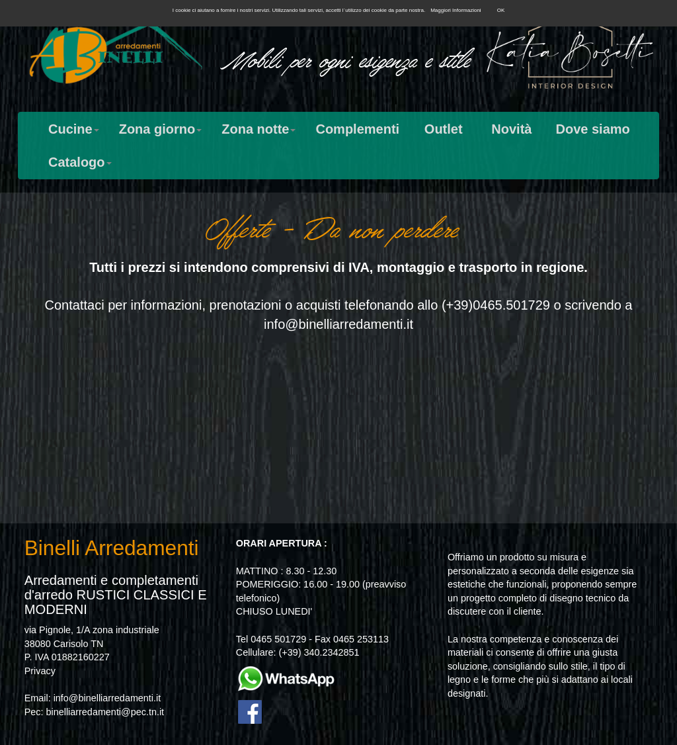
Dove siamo (592, 129)
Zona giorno (160, 129)
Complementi (357, 129)
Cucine (73, 129)
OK (501, 10)
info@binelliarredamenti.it (338, 324)
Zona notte (258, 129)
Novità (511, 129)
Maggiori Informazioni (455, 10)
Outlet (443, 129)
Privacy (40, 671)
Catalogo (80, 162)
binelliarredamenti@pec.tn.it (105, 712)
